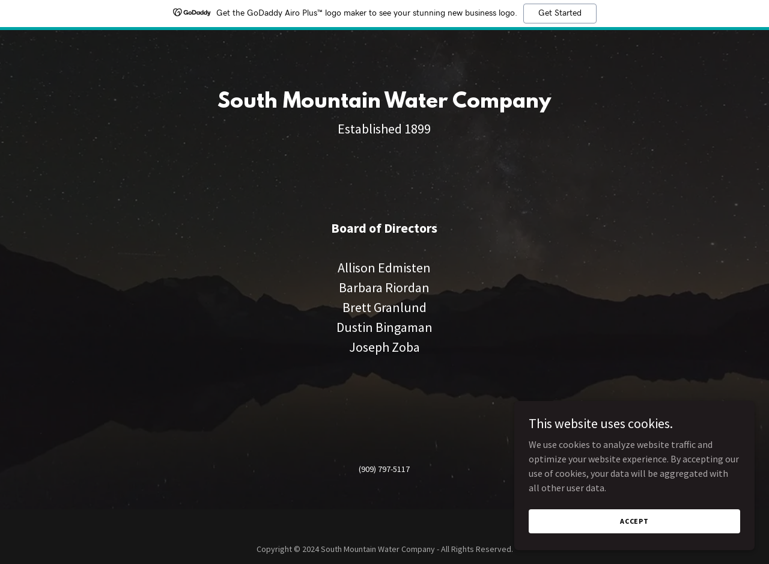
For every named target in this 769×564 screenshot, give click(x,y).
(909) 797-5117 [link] (384, 469)
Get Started (560, 13)
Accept (634, 521)
